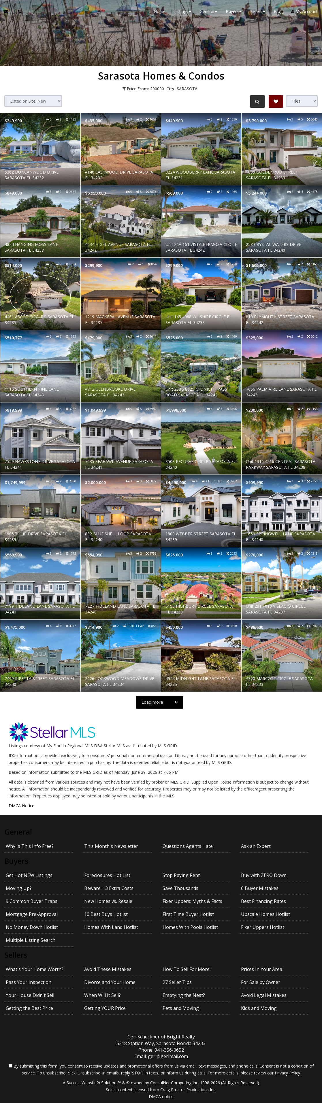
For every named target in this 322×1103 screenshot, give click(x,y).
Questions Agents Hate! (188, 846)
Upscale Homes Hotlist (265, 914)
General (18, 832)
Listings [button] (182, 11)
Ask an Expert (256, 846)
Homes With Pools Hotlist (190, 927)
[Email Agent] (9, 11)
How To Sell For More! (186, 969)
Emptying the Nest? (184, 995)
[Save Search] (276, 101)
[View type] (302, 101)
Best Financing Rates (263, 901)
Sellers (15, 955)
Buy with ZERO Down (264, 875)
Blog (278, 11)
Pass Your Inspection (28, 982)
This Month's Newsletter (111, 846)
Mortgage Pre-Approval (32, 914)
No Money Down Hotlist (32, 927)
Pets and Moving (181, 1008)
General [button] (208, 11)
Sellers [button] (257, 11)
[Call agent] (18, 11)
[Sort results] (33, 101)
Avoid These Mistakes (107, 969)
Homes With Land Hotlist (111, 927)
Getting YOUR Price (105, 1008)
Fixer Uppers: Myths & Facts (192, 901)
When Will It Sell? (102, 995)
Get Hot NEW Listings (29, 875)
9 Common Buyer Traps (31, 901)
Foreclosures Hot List (107, 875)
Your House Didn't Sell (30, 995)
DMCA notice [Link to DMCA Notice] (161, 1096)
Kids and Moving (259, 1008)
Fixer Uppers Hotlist (262, 927)
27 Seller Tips (177, 982)
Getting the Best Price (29, 1008)
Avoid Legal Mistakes (264, 995)
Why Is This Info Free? (30, 846)
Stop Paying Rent (181, 875)
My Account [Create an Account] (304, 11)
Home (159, 11)
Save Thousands (180, 888)
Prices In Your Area (261, 969)
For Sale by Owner (260, 982)
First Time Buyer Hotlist (188, 914)
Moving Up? (19, 888)
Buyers (16, 861)
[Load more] (159, 702)
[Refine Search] (257, 101)
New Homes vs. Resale (108, 901)
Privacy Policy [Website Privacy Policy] (287, 1073)
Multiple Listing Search (30, 940)
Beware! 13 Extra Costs (108, 888)
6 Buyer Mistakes (259, 888)
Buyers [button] (234, 11)
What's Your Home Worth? (34, 969)
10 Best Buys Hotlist (106, 914)
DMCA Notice (21, 805)
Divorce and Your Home (109, 982)
